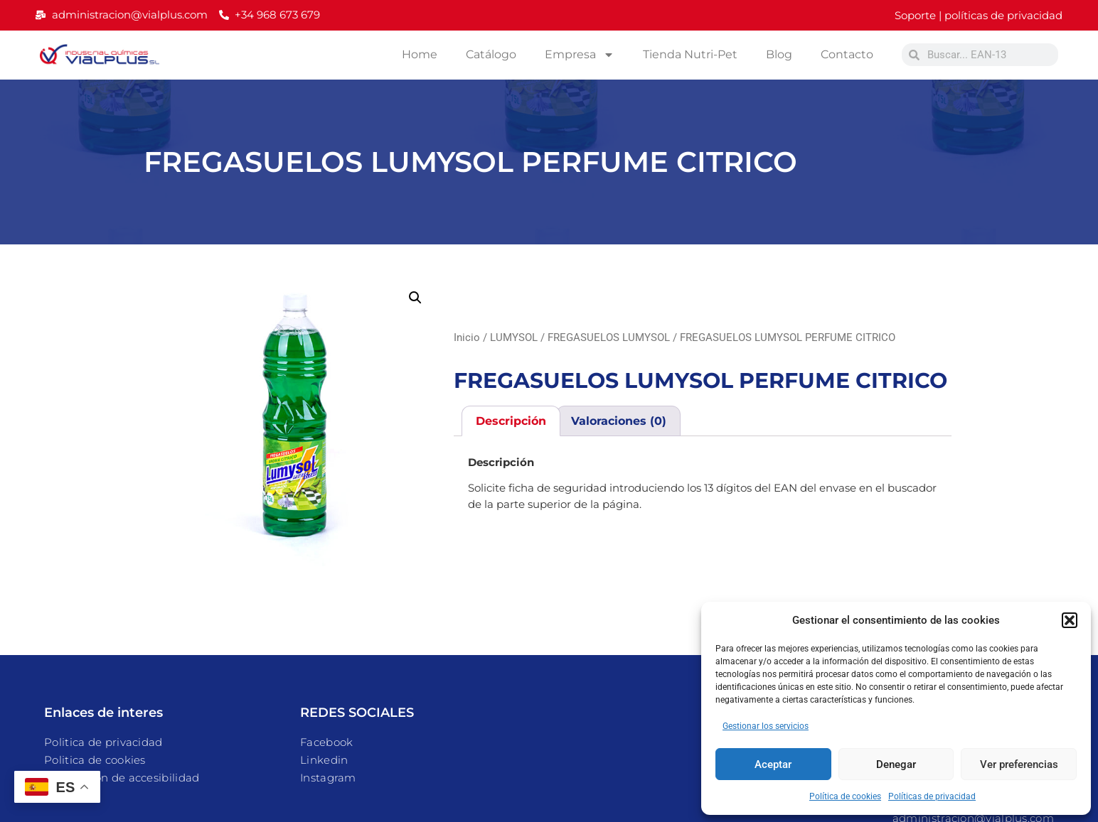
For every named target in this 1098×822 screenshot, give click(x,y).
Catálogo (491, 54)
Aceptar (773, 764)
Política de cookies (845, 796)
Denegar (896, 764)
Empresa (579, 54)
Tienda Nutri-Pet (690, 54)
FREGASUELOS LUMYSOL (609, 337)
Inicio (467, 337)
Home (419, 54)
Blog (779, 54)
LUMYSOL (514, 337)
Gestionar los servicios (766, 726)
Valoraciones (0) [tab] (618, 421)
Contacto (847, 54)
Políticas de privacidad (932, 796)
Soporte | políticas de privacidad (978, 15)
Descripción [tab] (511, 421)
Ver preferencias (1019, 764)
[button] (1069, 620)
